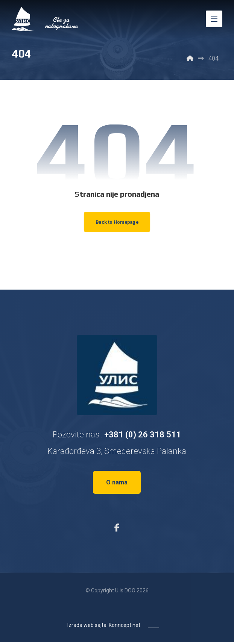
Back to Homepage (117, 222)
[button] (214, 19)
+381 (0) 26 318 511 (142, 434)
